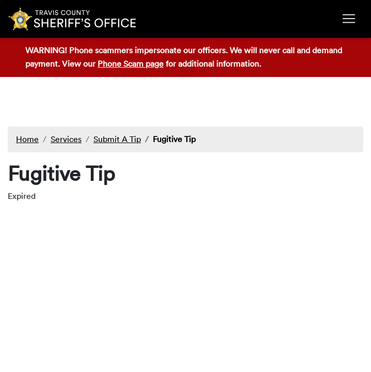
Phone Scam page (131, 63)
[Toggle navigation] (349, 18)
